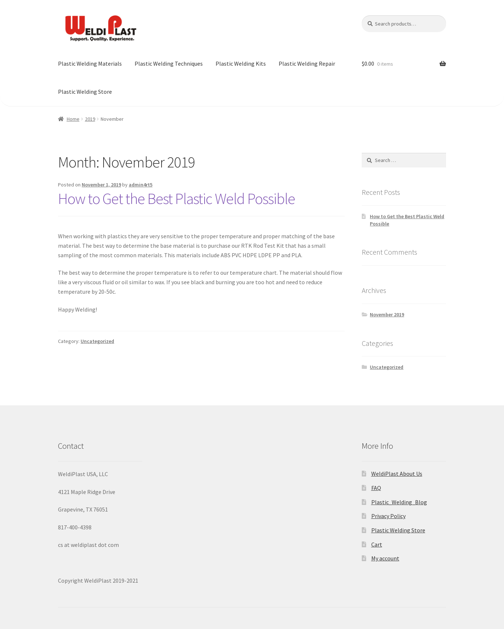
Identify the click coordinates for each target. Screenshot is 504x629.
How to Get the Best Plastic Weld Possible (176, 198)
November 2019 (387, 314)
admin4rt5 (140, 184)
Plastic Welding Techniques (169, 63)
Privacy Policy (388, 516)
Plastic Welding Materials (90, 63)
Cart (376, 544)
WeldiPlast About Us (396, 473)
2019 (90, 119)
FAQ (376, 487)
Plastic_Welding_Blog (399, 502)
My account (385, 558)
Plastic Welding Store (85, 91)
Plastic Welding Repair (307, 63)
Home (73, 119)
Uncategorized (97, 341)
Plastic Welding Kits (241, 63)
